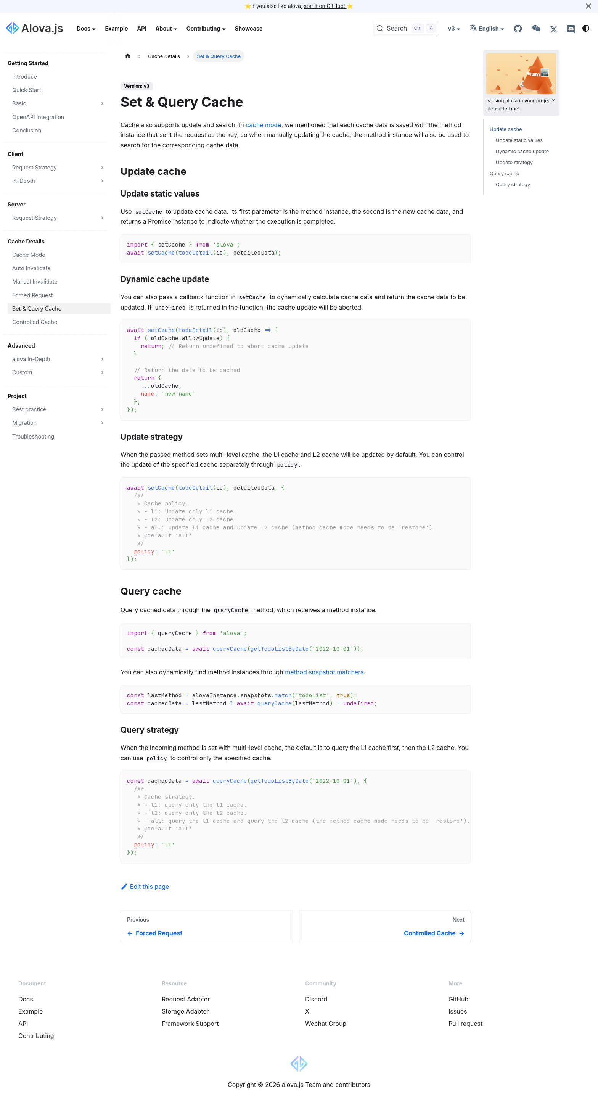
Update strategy (514, 162)
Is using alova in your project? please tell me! (521, 82)
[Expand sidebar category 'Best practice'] (102, 409)
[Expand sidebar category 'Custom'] (102, 372)
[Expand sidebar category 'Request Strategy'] (102, 167)
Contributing (36, 1036)
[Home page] (128, 56)
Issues (457, 1011)
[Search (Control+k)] (406, 28)
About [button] (164, 28)
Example (116, 28)
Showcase (249, 28)
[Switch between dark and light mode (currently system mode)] (586, 28)
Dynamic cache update (522, 151)
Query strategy (513, 184)
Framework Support (190, 1023)
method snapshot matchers (324, 672)
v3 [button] (451, 28)
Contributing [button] (203, 28)
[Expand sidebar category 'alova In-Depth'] (102, 359)
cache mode (263, 125)
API (141, 28)
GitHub (458, 999)
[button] (59, 104)
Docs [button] (83, 28)
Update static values (519, 140)
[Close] (588, 6)
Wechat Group (325, 1023)
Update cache (506, 129)
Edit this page (145, 886)
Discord (316, 999)
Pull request (465, 1023)
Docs (25, 999)
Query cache (504, 173)
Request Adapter (186, 999)
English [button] (484, 28)
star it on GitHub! (325, 6)
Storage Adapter (185, 1011)
